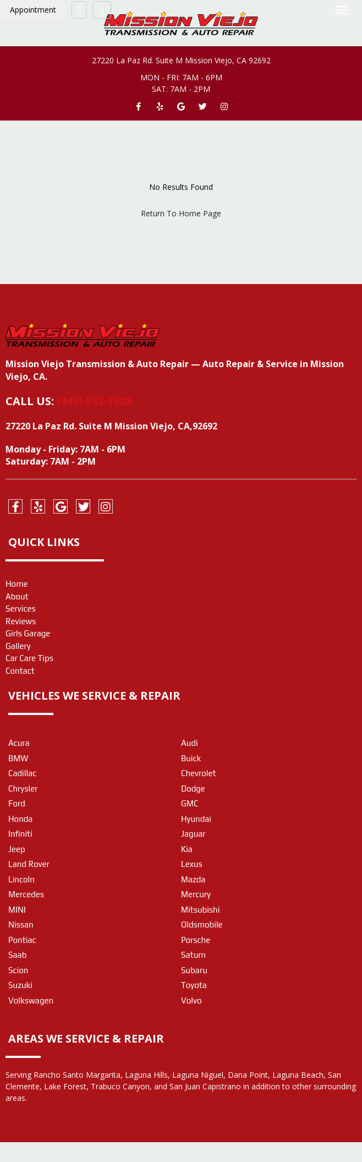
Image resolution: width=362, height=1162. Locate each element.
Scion (18, 970)
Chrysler (22, 788)
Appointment (33, 9)
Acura (19, 743)
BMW (18, 758)
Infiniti (20, 833)
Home (17, 583)
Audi (189, 743)
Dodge (193, 788)
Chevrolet (198, 773)
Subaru (194, 970)
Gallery (18, 646)
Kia (187, 849)
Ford (16, 803)
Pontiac (22, 940)
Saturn (193, 954)
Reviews (21, 621)
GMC (189, 803)
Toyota (194, 985)
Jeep (16, 849)
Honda (20, 818)
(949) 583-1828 (94, 401)
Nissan (21, 924)
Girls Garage (28, 633)
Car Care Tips (29, 658)
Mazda (193, 879)
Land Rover (29, 864)
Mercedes (26, 894)
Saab (17, 954)
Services (21, 608)
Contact (20, 670)
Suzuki (20, 985)
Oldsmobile (202, 924)
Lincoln (21, 879)
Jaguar (193, 833)
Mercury (196, 894)
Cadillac (22, 773)
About (17, 596)
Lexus (191, 864)
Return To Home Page (181, 213)
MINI (17, 909)
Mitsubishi (200, 909)
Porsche (195, 940)
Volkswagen (30, 1000)
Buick (191, 758)
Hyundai (196, 818)
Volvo (191, 1000)
